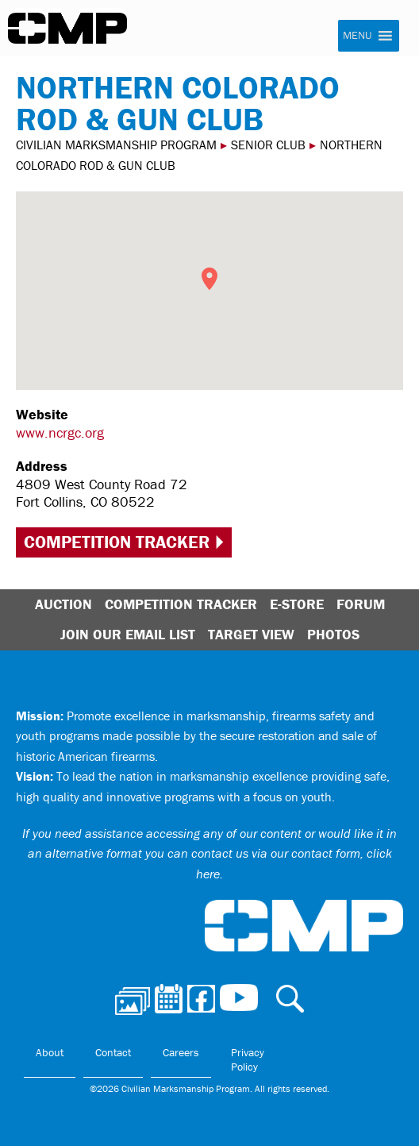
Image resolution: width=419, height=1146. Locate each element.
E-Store (297, 604)
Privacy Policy (247, 1059)
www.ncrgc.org (60, 432)
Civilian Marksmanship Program (67, 28)
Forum (360, 604)
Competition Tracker (117, 542)
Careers (181, 1052)
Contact (113, 1052)
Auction (63, 604)
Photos (333, 634)
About (49, 1052)
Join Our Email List (127, 634)
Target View (251, 634)
